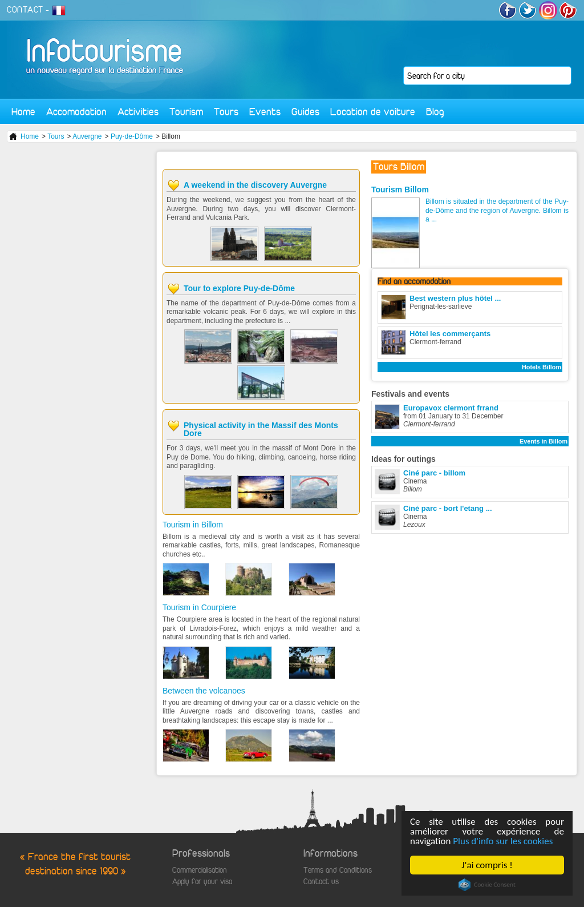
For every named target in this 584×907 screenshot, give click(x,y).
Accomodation (76, 112)
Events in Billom (543, 441)
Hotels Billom (541, 367)
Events (265, 112)
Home (23, 112)
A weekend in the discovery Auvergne (255, 185)
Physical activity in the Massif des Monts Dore (261, 429)
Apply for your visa (202, 881)
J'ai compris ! (487, 865)
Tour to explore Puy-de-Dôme (239, 288)
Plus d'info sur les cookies (503, 841)
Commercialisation (199, 870)
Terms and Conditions (337, 870)
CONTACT (25, 10)
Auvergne (87, 136)
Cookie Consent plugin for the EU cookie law (487, 884)
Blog (435, 112)
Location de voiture (372, 112)
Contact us (321, 881)
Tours (226, 112)
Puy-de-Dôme (132, 136)
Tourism (186, 112)
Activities (138, 112)
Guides (305, 112)
